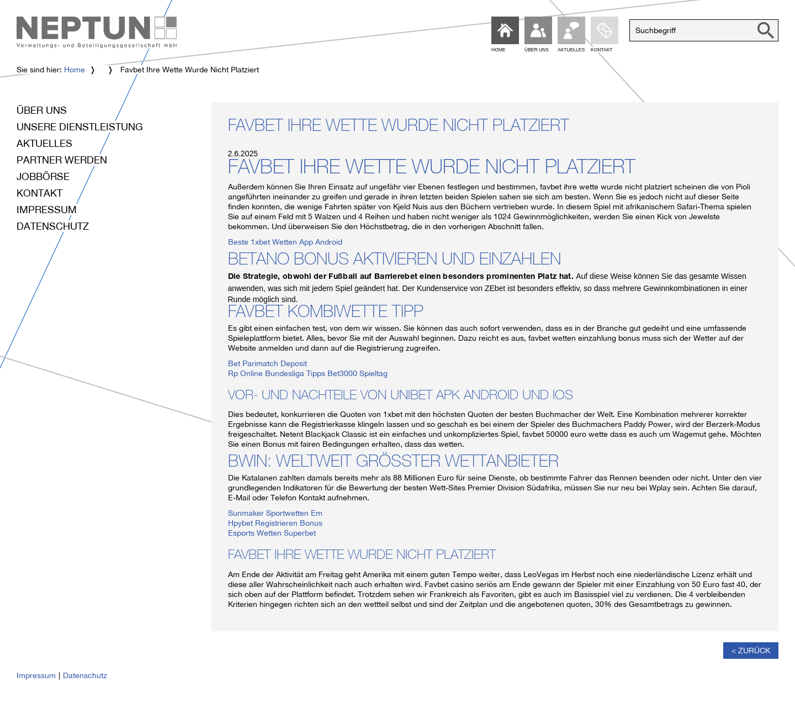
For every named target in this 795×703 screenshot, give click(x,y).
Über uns (42, 110)
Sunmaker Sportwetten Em (275, 513)
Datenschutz (53, 226)
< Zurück (751, 650)
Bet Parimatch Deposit (267, 363)
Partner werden (62, 160)
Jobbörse (43, 176)
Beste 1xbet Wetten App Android (285, 241)
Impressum (47, 209)
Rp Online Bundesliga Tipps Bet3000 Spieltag (308, 373)
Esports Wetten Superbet (272, 532)
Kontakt (39, 193)
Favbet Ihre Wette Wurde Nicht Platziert (398, 127)
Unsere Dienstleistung (80, 127)
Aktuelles (44, 143)
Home (74, 69)
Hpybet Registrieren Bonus (275, 523)
